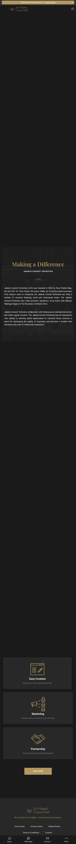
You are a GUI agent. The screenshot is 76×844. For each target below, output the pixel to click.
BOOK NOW (50, 2)
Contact (48, 832)
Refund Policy (54, 826)
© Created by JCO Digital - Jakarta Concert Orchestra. (38, 817)
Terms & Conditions (30, 832)
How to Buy (19, 826)
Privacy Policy (37, 826)
